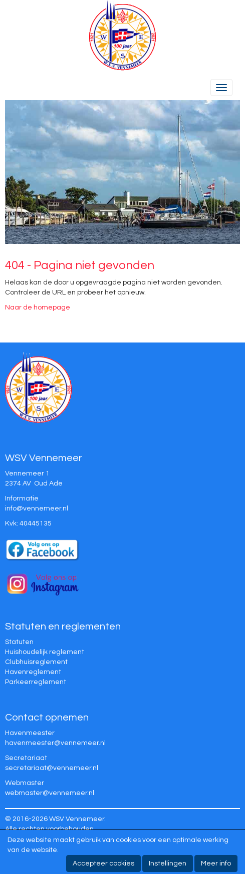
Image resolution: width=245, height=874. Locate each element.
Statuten (19, 642)
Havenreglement (33, 672)
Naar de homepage (37, 307)
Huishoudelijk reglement (44, 652)
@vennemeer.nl (36, 508)
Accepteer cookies (103, 863)
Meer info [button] (216, 863)
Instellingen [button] (167, 863)
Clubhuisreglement (36, 662)
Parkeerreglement (35, 682)
